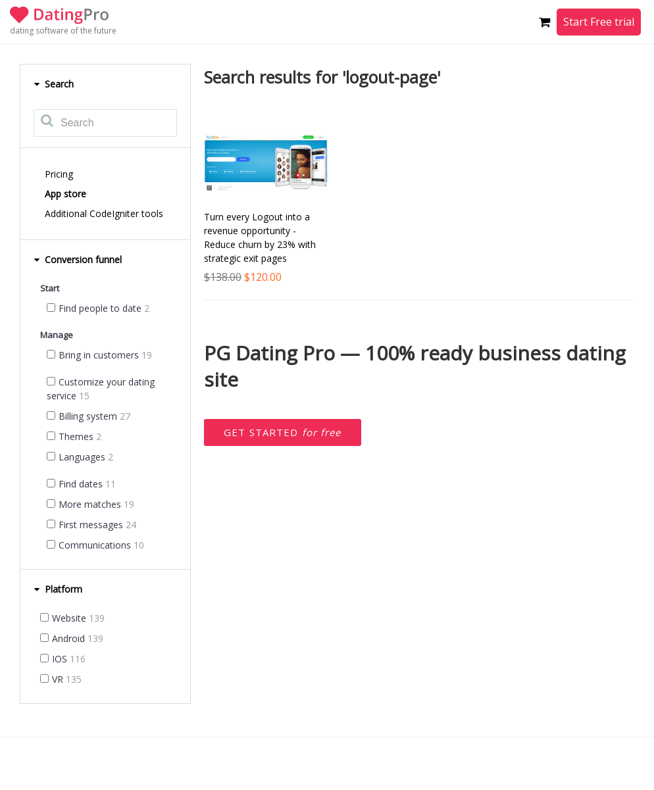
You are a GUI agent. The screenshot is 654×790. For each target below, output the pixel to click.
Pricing (59, 174)
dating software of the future (63, 30)
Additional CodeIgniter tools (104, 213)
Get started (282, 432)
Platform (58, 589)
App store (65, 193)
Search (54, 84)
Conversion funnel (78, 259)
